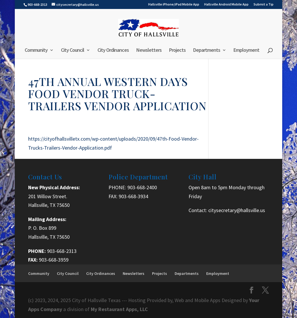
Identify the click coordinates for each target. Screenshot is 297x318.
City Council (72, 50)
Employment (246, 50)
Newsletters (149, 50)
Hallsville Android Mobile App (226, 4)
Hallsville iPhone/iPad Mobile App (173, 4)
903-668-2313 (62, 251)
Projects (177, 50)
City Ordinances (113, 50)
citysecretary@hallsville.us (236, 210)
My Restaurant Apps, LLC (119, 309)
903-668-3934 (133, 196)
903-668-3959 (53, 259)
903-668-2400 (142, 187)
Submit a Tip (263, 4)
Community (36, 50)
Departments (206, 50)
